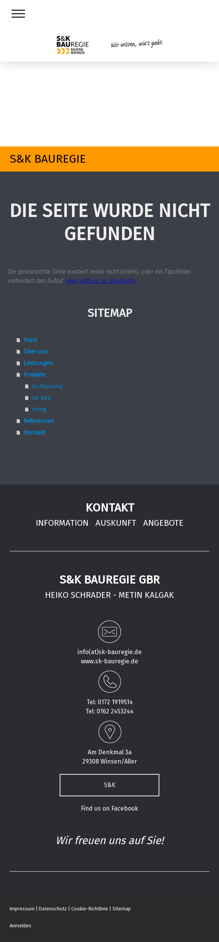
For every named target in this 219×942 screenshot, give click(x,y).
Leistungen (38, 363)
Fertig (39, 409)
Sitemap (121, 909)
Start (30, 339)
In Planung (47, 386)
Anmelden (20, 926)
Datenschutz (53, 909)
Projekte (34, 374)
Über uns (35, 351)
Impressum (22, 909)
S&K (109, 785)
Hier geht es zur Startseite (100, 280)
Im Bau (41, 397)
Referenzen (38, 420)
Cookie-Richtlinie (89, 909)
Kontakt (34, 432)
